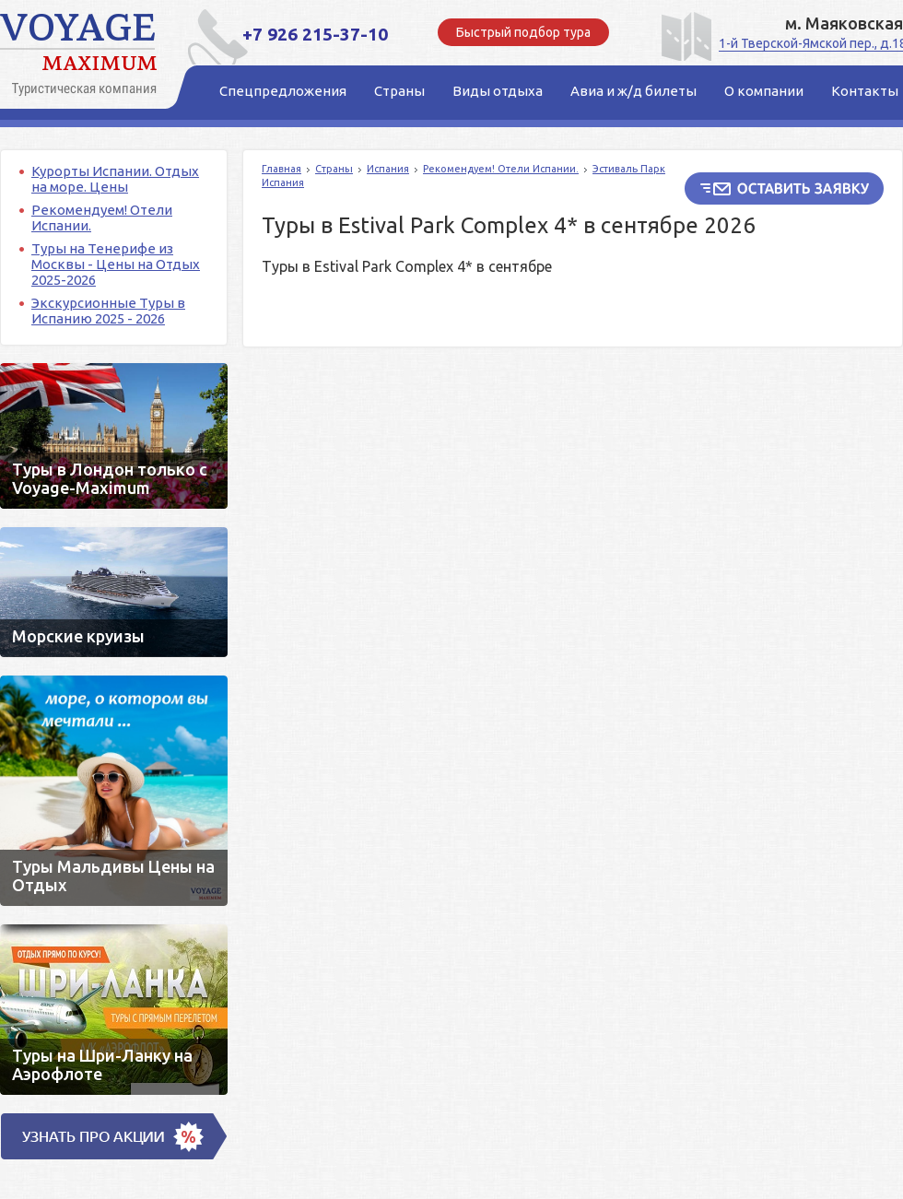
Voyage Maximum (83, 55)
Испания (388, 168)
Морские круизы (114, 592)
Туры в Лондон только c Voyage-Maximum (114, 436)
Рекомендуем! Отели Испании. (501, 168)
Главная (281, 168)
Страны (334, 168)
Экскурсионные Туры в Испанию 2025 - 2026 (108, 310)
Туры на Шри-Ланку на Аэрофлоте (114, 1009)
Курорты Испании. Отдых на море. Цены (115, 178)
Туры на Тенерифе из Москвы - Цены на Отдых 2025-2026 (115, 264)
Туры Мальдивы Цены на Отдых (114, 791)
